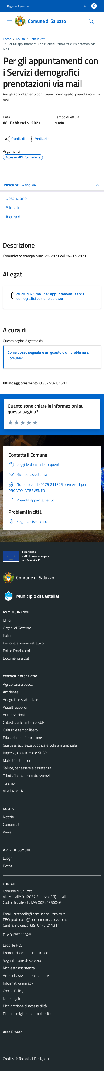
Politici (8, 635)
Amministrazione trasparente (26, 975)
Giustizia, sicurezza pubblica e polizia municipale (40, 745)
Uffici (7, 620)
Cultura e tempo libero (20, 730)
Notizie (8, 817)
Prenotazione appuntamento (25, 953)
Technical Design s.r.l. (35, 1058)
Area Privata (12, 1032)
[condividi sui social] (14, 139)
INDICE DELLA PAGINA (52, 185)
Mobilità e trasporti (17, 760)
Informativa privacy (18, 983)
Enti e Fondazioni (16, 650)
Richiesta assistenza (19, 968)
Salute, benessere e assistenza (27, 768)
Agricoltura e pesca (18, 684)
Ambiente (10, 692)
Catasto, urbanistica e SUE (23, 722)
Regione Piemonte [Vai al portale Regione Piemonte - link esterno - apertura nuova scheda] (18, 6)
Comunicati (11, 824)
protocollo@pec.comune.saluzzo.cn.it (40, 919)
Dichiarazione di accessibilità (25, 1006)
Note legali (11, 998)
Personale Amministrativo (23, 643)
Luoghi (8, 858)
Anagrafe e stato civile (20, 699)
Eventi (8, 866)
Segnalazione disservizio (22, 960)
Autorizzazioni (14, 715)
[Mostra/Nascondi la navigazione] (9, 21)
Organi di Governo (17, 628)
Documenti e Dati (16, 658)
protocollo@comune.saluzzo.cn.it (39, 914)
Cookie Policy (13, 991)
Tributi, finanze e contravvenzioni (28, 775)
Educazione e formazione (22, 737)
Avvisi (7, 832)
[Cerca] (91, 21)
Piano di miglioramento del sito (27, 1013)
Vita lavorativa (14, 791)
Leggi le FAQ (13, 945)
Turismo (9, 783)
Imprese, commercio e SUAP (25, 753)
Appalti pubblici (15, 707)
